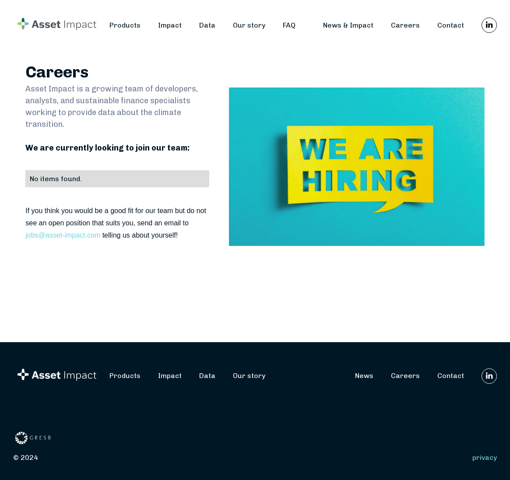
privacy (484, 457)
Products (125, 25)
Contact (450, 25)
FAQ (289, 25)
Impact (170, 25)
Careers (405, 25)
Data (207, 25)
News (364, 375)
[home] (61, 25)
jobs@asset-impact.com (62, 235)
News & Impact (348, 25)
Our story (249, 25)
